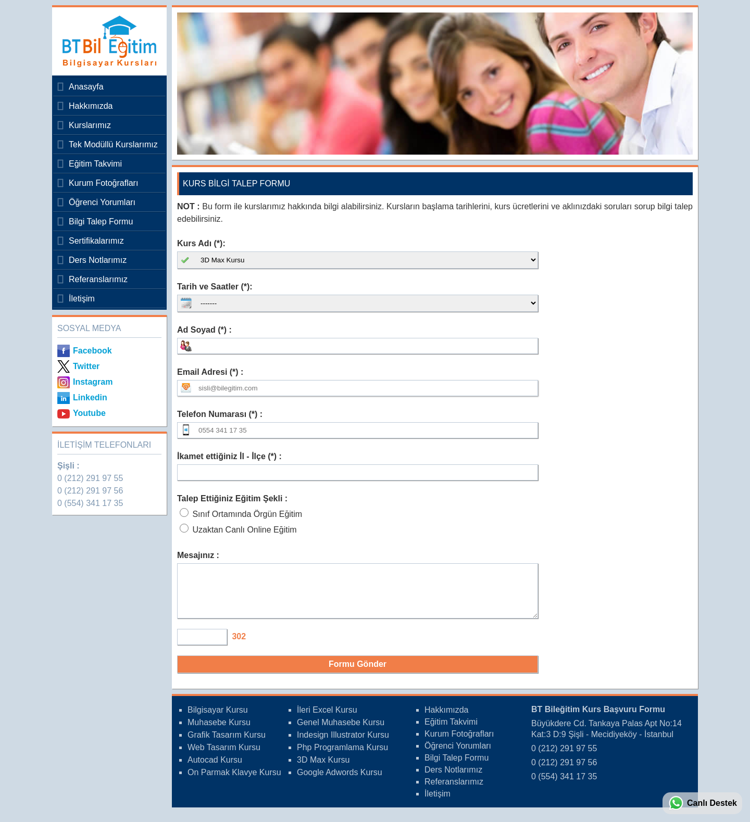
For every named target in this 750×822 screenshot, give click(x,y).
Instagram (93, 381)
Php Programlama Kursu (342, 756)
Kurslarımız (90, 125)
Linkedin (90, 397)
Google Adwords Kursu (339, 781)
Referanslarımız (98, 279)
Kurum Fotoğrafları (103, 183)
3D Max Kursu (323, 769)
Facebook (92, 350)
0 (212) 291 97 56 (90, 490)
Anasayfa (86, 86)
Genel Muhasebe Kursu (340, 731)
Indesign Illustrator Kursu (343, 744)
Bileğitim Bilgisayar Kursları (106, 41)
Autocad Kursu (215, 769)
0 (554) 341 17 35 (90, 503)
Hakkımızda (91, 106)
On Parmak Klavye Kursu (234, 781)
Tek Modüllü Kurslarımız (113, 144)
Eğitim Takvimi (95, 163)
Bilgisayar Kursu (218, 719)
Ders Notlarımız (98, 260)
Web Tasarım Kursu (224, 756)
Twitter (86, 366)
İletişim (82, 298)
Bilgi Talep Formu (101, 221)
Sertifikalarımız (96, 240)
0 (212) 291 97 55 (90, 478)
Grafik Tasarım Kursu (227, 744)
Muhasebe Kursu (219, 731)
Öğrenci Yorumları (102, 202)
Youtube (89, 413)
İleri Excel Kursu (327, 719)
